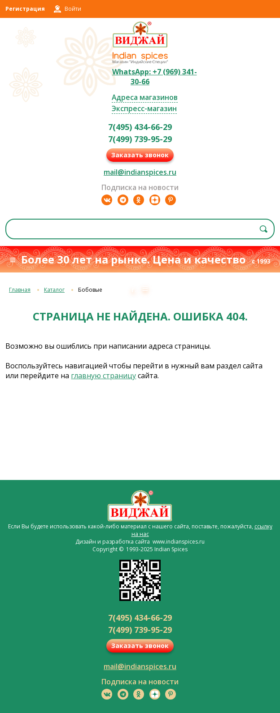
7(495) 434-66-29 (140, 126)
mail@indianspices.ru (140, 172)
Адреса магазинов (145, 97)
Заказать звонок (140, 155)
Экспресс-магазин (144, 108)
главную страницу (103, 375)
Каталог (54, 290)
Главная (20, 290)
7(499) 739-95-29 (140, 139)
